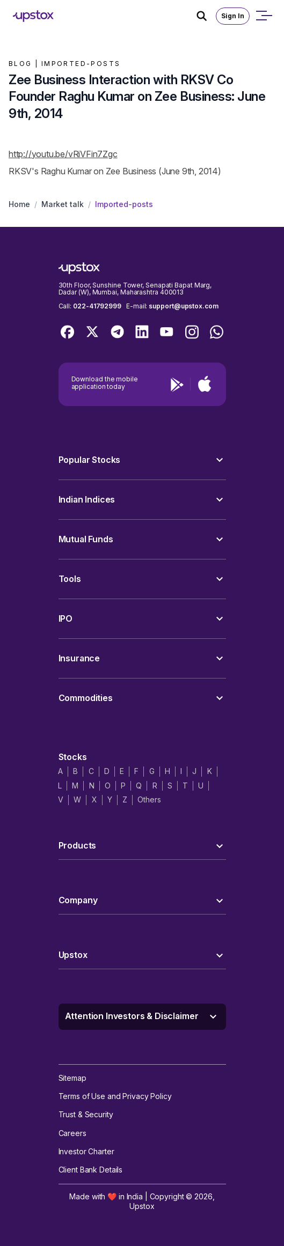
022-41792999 (97, 306)
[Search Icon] (206, 16)
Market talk (62, 204)
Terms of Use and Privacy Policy (115, 1096)
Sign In (232, 16)
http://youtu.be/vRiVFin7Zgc (63, 154)
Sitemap (72, 1077)
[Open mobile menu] (263, 16)
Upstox (141, 1206)
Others (149, 799)
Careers (72, 1133)
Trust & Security (86, 1114)
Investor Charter (86, 1151)
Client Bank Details (91, 1169)
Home (19, 204)
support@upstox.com (183, 306)
